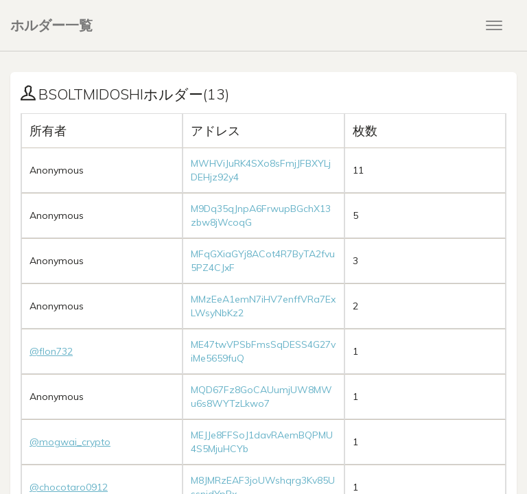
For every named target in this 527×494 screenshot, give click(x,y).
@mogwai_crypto (70, 442)
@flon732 (51, 351)
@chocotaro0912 (69, 487)
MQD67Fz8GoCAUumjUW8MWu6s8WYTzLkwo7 (261, 397)
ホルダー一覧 (51, 25)
